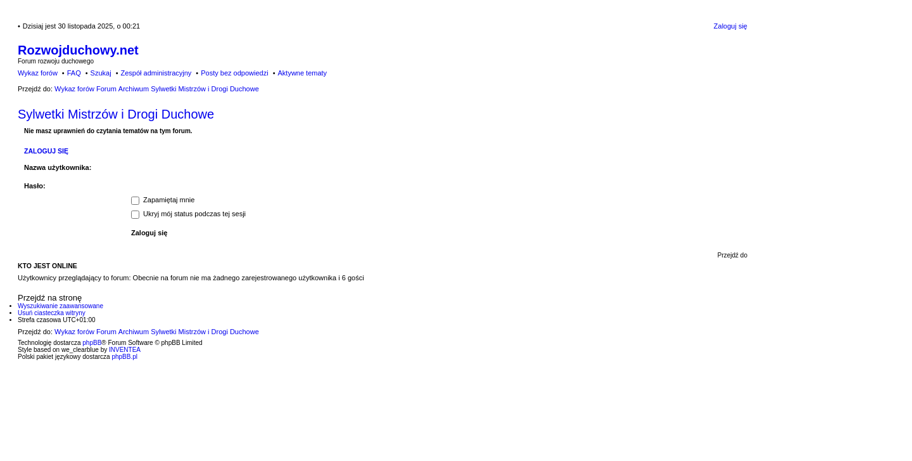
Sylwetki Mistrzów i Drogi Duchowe (116, 114)
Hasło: (35, 186)
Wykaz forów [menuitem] (38, 73)
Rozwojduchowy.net (78, 50)
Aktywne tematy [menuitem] (302, 73)
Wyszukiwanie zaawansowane (60, 305)
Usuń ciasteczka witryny (52, 312)
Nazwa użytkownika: (57, 167)
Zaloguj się (46, 151)
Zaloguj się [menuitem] (730, 26)
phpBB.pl (124, 356)
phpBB (91, 342)
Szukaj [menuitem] (101, 73)
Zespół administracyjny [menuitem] (155, 73)
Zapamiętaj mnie (162, 200)
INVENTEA (125, 349)
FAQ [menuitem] (74, 73)
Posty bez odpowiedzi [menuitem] (234, 73)
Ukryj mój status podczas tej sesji (188, 214)
